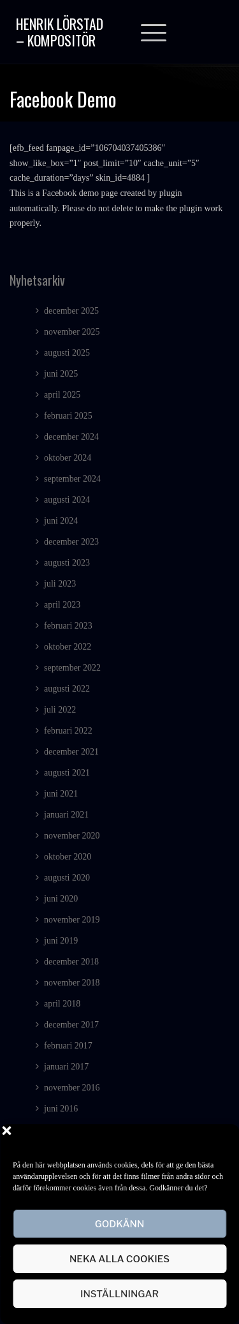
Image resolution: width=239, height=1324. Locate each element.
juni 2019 (61, 940)
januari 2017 (66, 1066)
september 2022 (72, 667)
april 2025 (62, 395)
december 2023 (71, 542)
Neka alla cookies (119, 1259)
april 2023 (62, 605)
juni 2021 (61, 793)
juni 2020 (61, 898)
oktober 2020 (67, 856)
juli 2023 (60, 584)
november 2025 (71, 332)
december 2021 (71, 751)
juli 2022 (60, 709)
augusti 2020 (67, 877)
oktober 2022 (67, 647)
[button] (220, 1140)
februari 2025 (68, 416)
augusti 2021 (67, 772)
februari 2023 (68, 626)
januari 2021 (66, 814)
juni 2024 (61, 521)
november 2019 (71, 919)
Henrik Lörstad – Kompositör (59, 31)
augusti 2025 (67, 353)
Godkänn (120, 1224)
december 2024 (71, 437)
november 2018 (71, 982)
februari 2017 (68, 1045)
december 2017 (71, 1024)
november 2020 (71, 835)
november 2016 (71, 1087)
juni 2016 (61, 1108)
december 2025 (71, 311)
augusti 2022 (67, 688)
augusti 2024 (67, 500)
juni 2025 (61, 374)
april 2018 (62, 1003)
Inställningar (119, 1294)
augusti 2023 (67, 563)
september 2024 (72, 479)
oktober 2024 (67, 458)
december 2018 (71, 961)
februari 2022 (68, 730)
